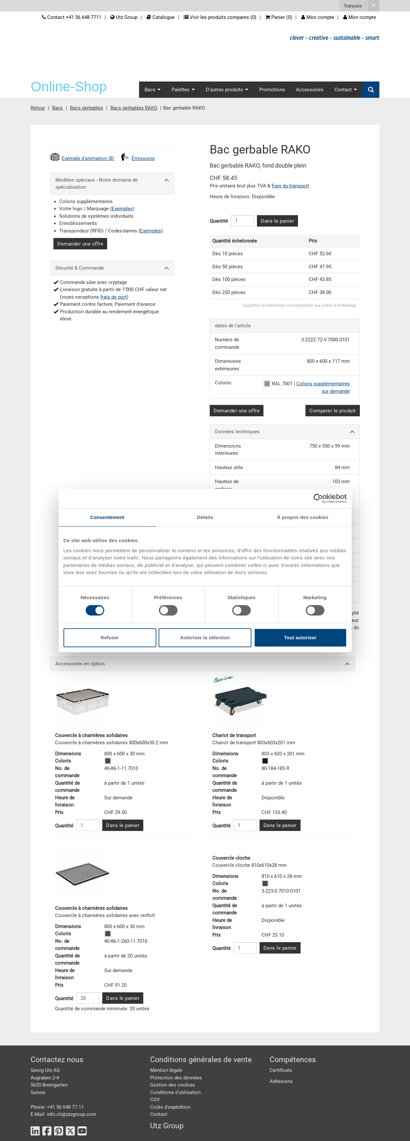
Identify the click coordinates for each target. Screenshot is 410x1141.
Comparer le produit (332, 411)
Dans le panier (277, 221)
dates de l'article (233, 326)
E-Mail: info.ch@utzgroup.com (63, 1114)
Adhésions (281, 1081)
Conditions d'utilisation (175, 1092)
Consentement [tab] (107, 517)
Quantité (219, 221)
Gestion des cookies (172, 1085)
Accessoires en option (202, 664)
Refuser (110, 637)
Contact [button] (345, 90)
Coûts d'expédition (170, 1107)
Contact (158, 1114)
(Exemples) (122, 209)
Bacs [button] (153, 90)
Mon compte (317, 17)
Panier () (278, 17)
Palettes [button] (183, 90)
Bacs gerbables (86, 108)
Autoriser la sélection (205, 637)
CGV (155, 1100)
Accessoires (309, 90)
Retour (38, 108)
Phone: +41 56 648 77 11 (57, 1107)
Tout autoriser (300, 637)
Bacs (57, 108)
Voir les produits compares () (220, 17)
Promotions (272, 90)
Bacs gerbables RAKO (133, 108)
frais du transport (290, 186)
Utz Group (123, 17)
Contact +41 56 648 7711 (71, 17)
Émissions (143, 158)
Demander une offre (80, 244)
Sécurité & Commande (112, 268)
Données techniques (284, 432)
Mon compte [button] (359, 17)
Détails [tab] (205, 517)
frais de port (113, 297)
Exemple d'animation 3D (88, 158)
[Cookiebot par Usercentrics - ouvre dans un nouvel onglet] (318, 498)
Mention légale (166, 1070)
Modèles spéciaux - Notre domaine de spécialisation (112, 183)
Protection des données (176, 1078)
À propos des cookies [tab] (303, 517)
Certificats (281, 1070)
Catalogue (161, 17)
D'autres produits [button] (227, 90)
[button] (359, 5)
